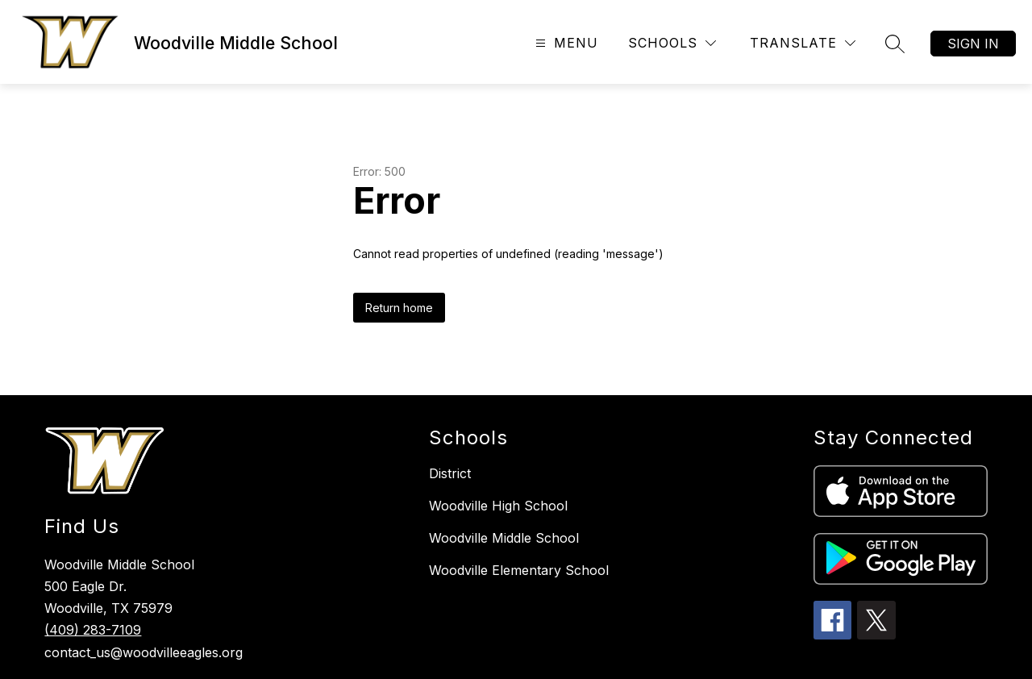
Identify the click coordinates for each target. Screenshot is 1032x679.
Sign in (973, 43)
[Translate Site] (802, 43)
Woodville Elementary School (519, 570)
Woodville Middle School (504, 538)
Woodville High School (498, 506)
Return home (399, 308)
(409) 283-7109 (92, 630)
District (450, 473)
